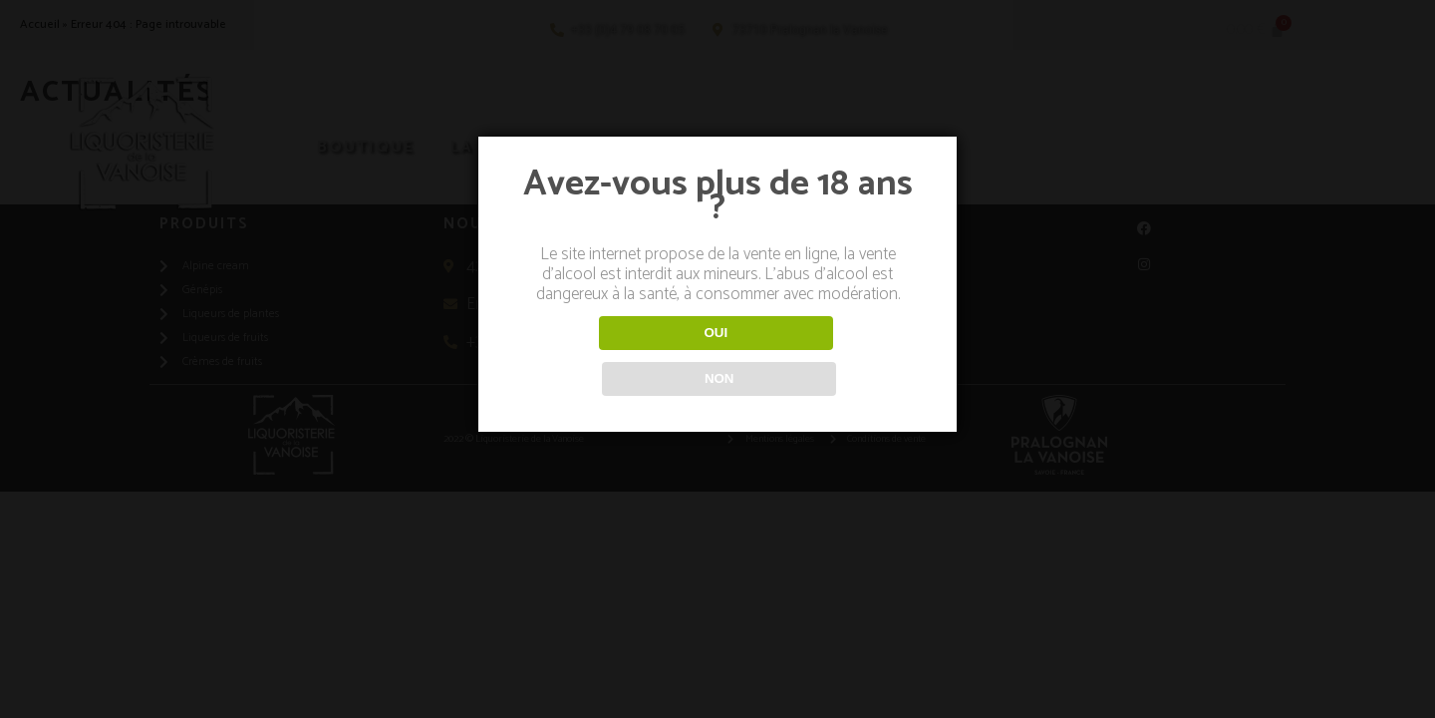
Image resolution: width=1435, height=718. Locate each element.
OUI (614, 355)
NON (821, 355)
